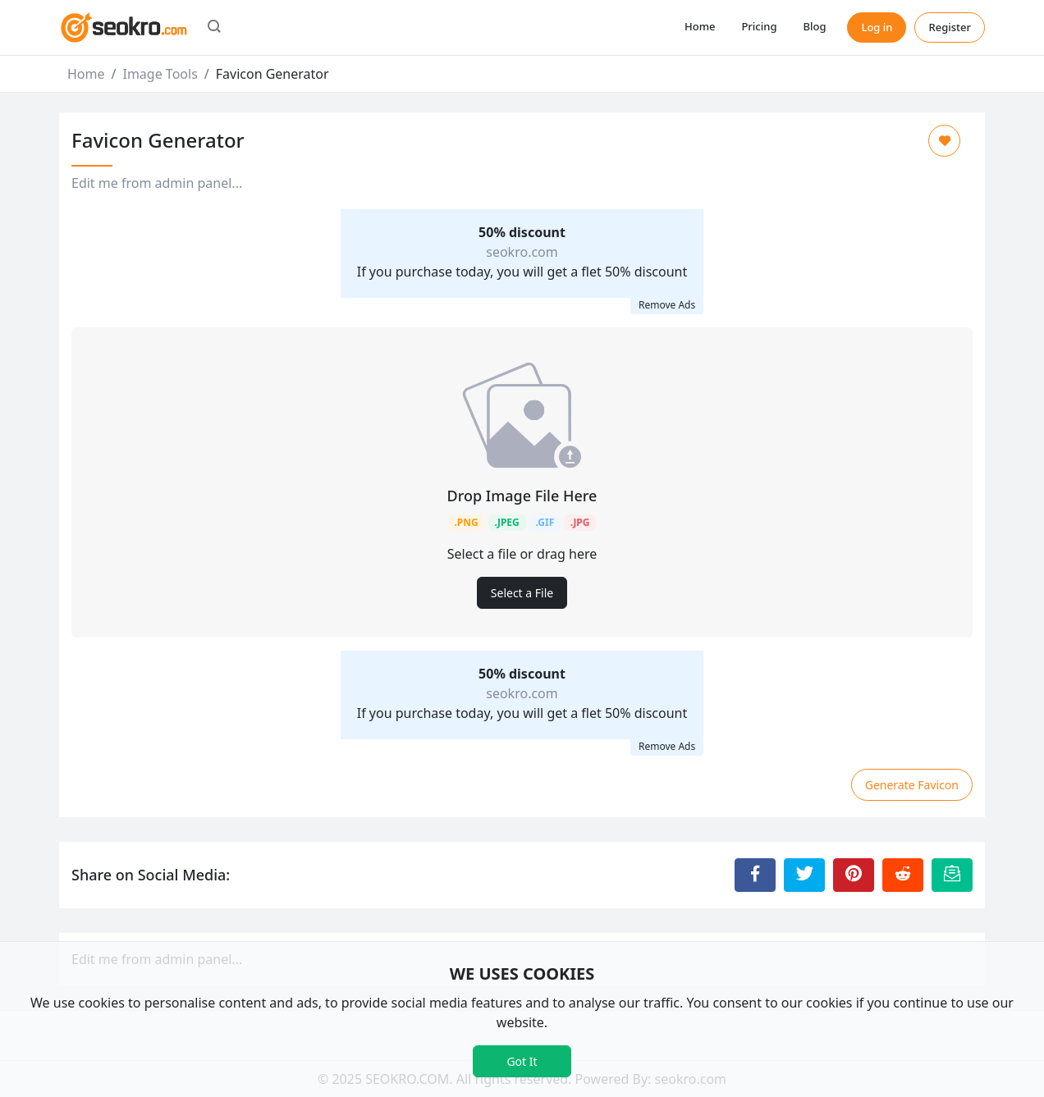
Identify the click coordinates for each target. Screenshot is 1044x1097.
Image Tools (159, 74)
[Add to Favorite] (944, 141)
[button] (214, 28)
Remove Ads (667, 305)
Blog (814, 26)
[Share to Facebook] (755, 874)
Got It (521, 1061)
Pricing (758, 26)
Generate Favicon (912, 785)
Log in (876, 27)
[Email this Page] (952, 874)
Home (700, 26)
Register (949, 27)
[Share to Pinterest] (853, 874)
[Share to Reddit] (902, 874)
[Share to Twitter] (804, 874)
